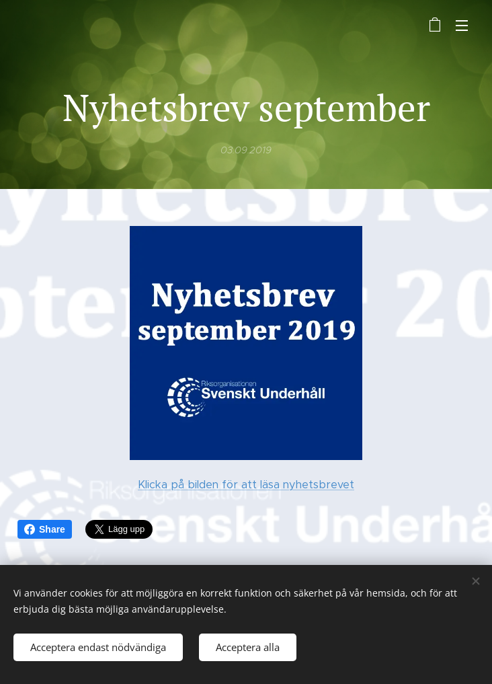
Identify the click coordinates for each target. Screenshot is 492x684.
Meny (462, 25)
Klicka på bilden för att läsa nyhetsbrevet (246, 484)
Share (44, 529)
